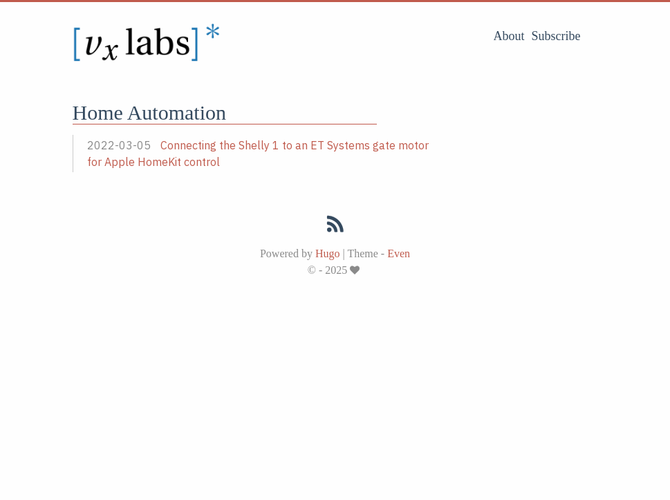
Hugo (327, 253)
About (509, 36)
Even (398, 253)
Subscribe (556, 36)
